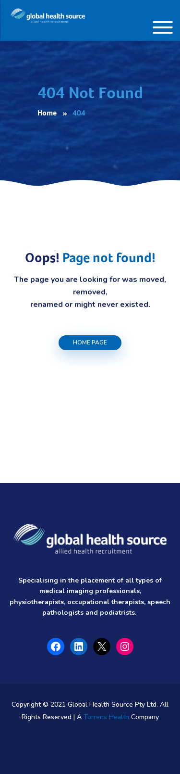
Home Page (90, 342)
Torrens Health (106, 717)
